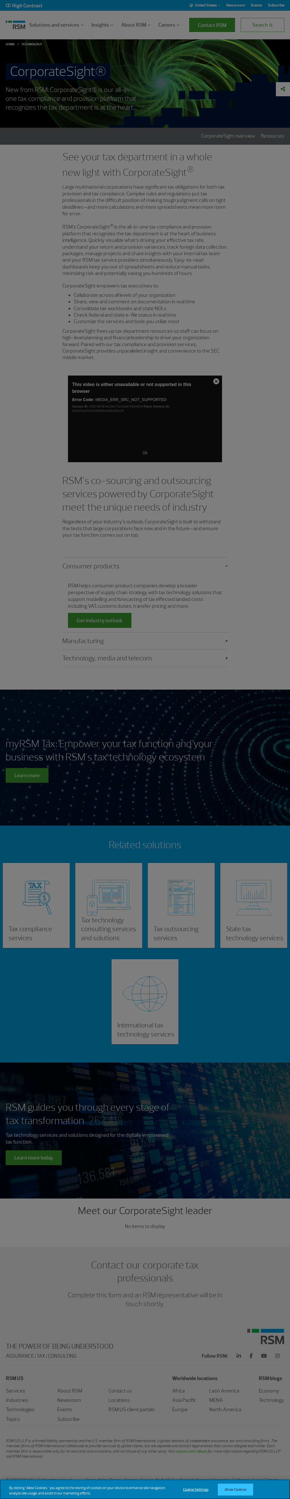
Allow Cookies (236, 1489)
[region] (145, 1489)
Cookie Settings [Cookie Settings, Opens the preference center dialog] (195, 1489)
